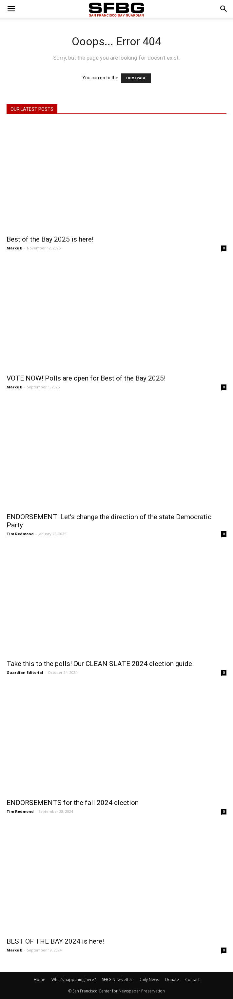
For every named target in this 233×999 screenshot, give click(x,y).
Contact (192, 979)
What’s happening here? (73, 979)
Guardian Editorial (25, 672)
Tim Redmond (20, 533)
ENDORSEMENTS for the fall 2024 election (73, 803)
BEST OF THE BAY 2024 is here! (55, 941)
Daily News (149, 979)
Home (39, 979)
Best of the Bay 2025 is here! (50, 239)
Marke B (14, 247)
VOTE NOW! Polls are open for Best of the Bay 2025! (86, 378)
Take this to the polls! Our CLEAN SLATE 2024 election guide (99, 664)
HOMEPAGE (136, 78)
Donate (172, 979)
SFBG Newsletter (117, 979)
